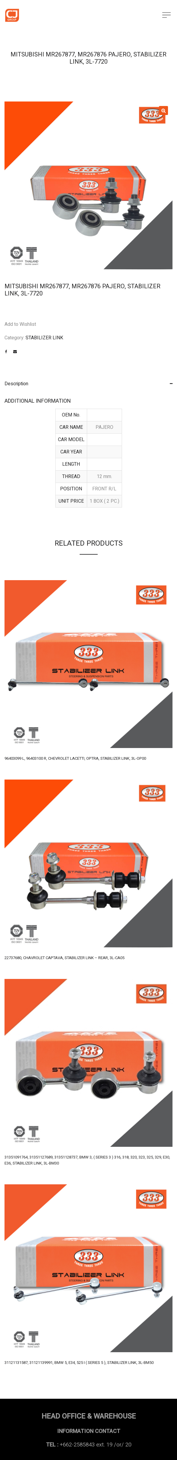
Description (16, 383)
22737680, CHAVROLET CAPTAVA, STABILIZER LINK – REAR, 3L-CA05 (64, 958)
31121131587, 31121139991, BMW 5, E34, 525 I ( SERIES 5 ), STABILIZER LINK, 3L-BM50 (79, 1362)
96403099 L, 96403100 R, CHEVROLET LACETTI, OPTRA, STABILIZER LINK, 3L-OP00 (75, 758)
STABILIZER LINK (44, 337)
